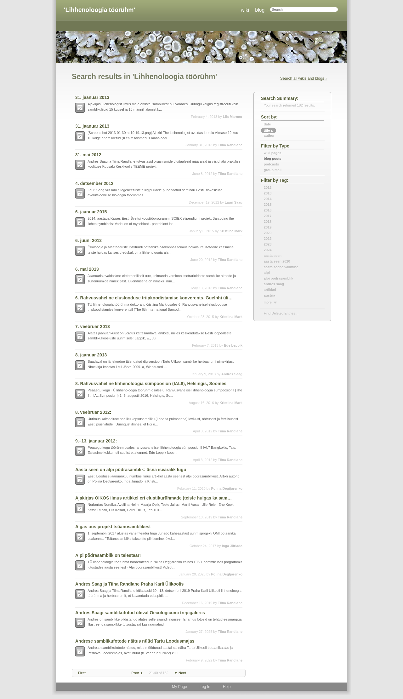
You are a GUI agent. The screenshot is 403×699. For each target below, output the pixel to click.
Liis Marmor (232, 116)
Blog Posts (272, 158)
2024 (267, 250)
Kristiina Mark (230, 231)
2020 (267, 233)
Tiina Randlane (230, 145)
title (268, 130)
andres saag (274, 284)
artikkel (270, 290)
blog (259, 10)
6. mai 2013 (87, 269)
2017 (267, 216)
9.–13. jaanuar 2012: (96, 440)
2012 (267, 187)
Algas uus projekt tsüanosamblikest (113, 526)
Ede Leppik (233, 345)
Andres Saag (231, 374)
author (269, 135)
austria (269, 295)
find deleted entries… (281, 313)
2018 (267, 221)
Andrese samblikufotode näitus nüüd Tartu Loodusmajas (135, 641)
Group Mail (272, 170)
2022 (267, 238)
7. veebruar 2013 (92, 326)
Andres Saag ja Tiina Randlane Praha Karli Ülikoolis (129, 583)
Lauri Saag (233, 202)
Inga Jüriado (232, 546)
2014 (267, 199)
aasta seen (272, 255)
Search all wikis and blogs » (303, 78)
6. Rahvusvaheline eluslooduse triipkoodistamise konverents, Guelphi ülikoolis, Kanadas (155, 297)
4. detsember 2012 (94, 183)
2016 (267, 210)
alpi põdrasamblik (278, 278)
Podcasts (271, 164)
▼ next (180, 673)
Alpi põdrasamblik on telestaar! (108, 555)
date (267, 124)
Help (227, 687)
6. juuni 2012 (88, 240)
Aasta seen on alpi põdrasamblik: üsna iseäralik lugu (130, 469)
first (82, 673)
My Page (179, 687)
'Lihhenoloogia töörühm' (99, 9)
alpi (267, 272)
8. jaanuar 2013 (91, 354)
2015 (267, 204)
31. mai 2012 (88, 154)
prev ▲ (137, 673)
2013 (267, 193)
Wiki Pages (272, 153)
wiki (245, 10)
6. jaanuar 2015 (91, 211)
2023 (267, 244)
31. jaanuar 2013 (92, 97)
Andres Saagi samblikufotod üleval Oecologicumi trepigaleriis (140, 612)
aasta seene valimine (281, 267)
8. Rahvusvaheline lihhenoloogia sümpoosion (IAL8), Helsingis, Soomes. (151, 383)
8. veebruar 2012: (93, 412)
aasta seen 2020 (277, 261)
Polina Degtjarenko (226, 488)
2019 (267, 227)
